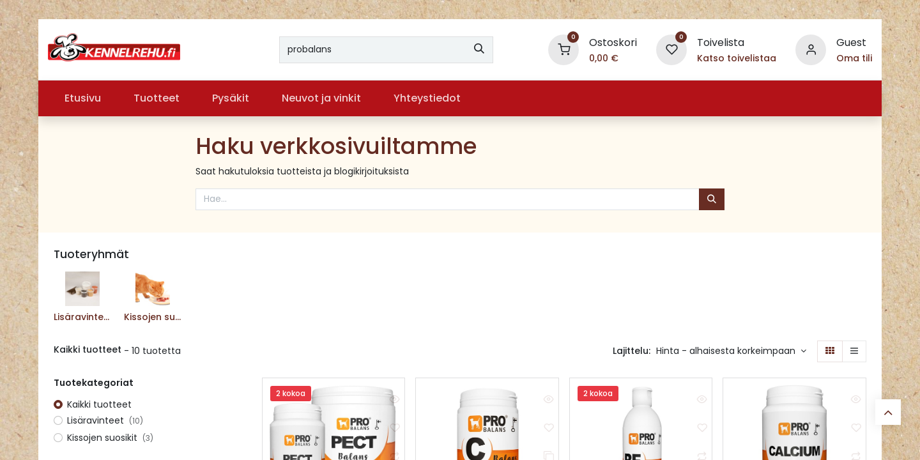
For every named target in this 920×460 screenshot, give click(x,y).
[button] (731, 351)
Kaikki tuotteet (99, 404)
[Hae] (479, 50)
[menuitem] (82, 98)
